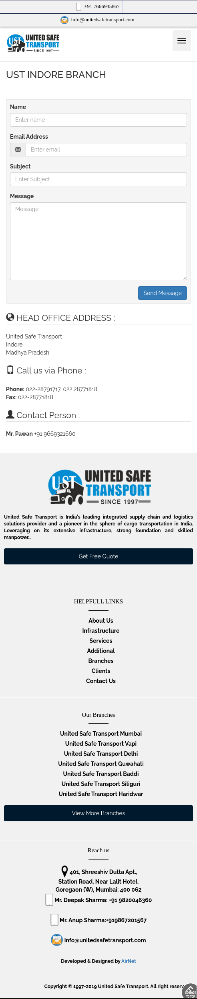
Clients (101, 671)
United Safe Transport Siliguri (101, 784)
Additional (101, 651)
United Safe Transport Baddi (101, 774)
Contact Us (101, 681)
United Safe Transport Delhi (101, 754)
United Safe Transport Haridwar (100, 794)
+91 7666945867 (97, 7)
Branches (100, 661)
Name (18, 107)
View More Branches (98, 813)
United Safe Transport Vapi (101, 744)
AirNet (128, 961)
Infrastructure (101, 631)
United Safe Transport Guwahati (100, 764)
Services (101, 641)
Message (22, 196)
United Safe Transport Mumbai (101, 733)
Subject (20, 166)
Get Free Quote (99, 556)
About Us (100, 620)
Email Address (29, 136)
